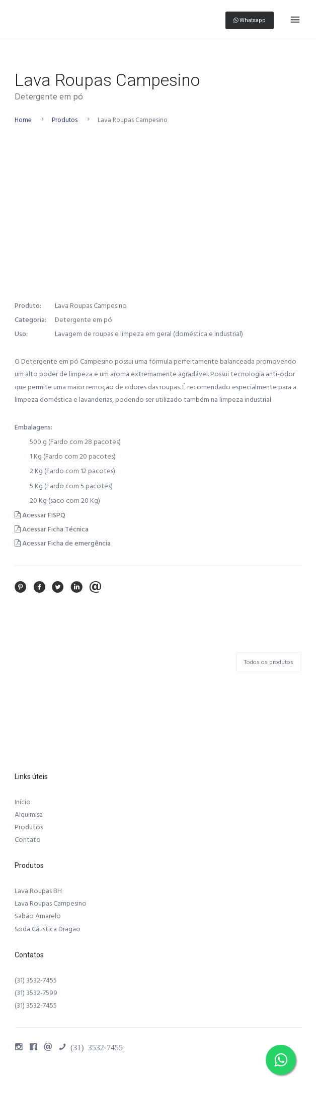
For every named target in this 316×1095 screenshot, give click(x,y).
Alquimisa (29, 815)
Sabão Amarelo (38, 916)
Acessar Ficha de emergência (63, 543)
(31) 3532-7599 (36, 993)
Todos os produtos (268, 662)
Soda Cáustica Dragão (48, 929)
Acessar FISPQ (40, 515)
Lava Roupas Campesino (51, 904)
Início (23, 802)
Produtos (64, 120)
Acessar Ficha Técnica (52, 529)
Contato (28, 840)
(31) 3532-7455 (36, 980)
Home (23, 120)
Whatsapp (249, 20)
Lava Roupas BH (38, 891)
